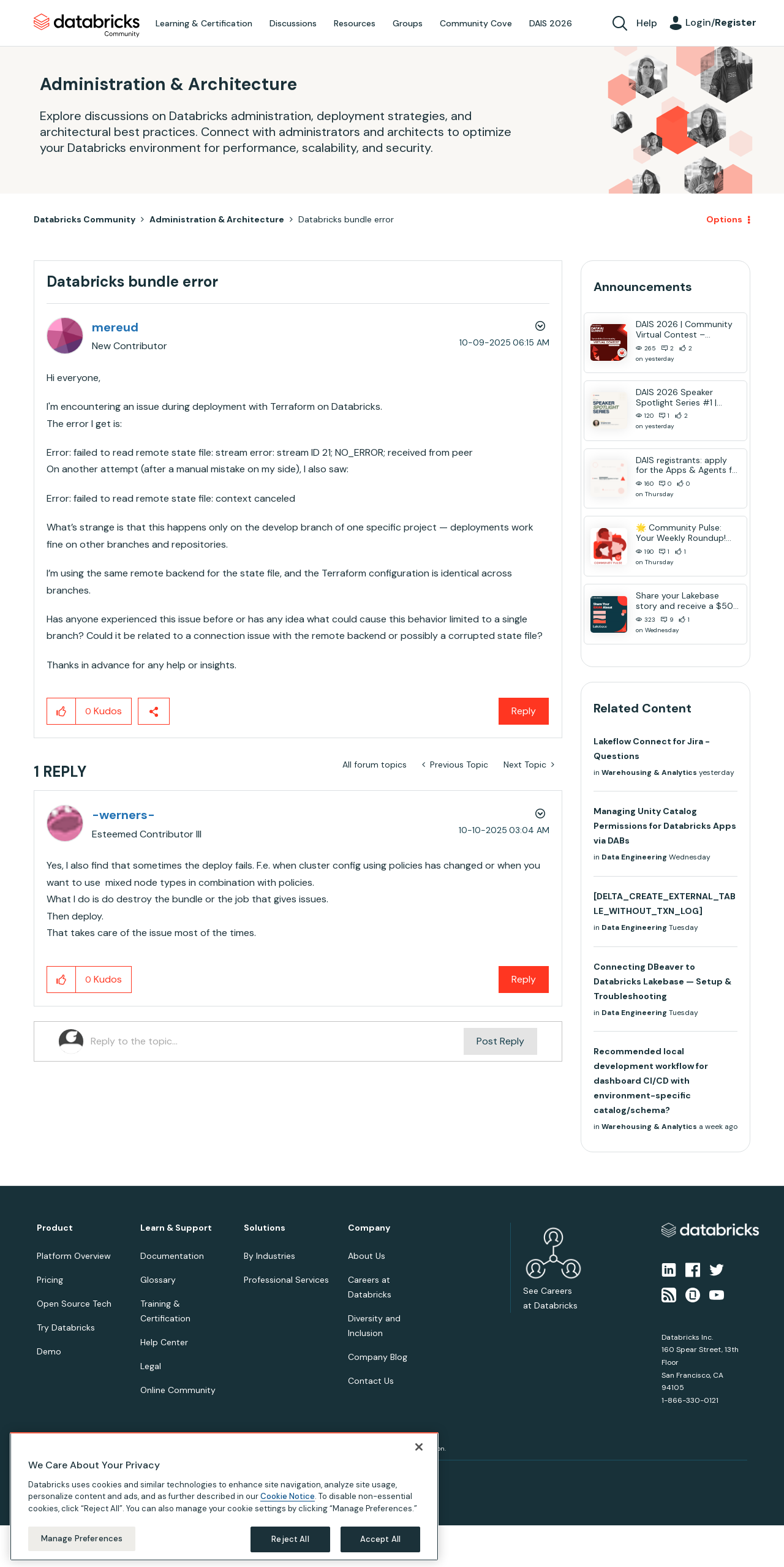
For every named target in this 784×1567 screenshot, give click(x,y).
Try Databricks (66, 1327)
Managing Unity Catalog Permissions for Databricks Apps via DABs (665, 826)
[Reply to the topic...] (277, 1041)
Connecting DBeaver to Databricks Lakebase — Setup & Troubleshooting (662, 981)
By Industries (269, 1255)
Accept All (380, 1539)
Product (55, 1228)
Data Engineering (634, 857)
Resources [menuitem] (354, 23)
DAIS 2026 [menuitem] (550, 23)
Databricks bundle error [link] (346, 219)
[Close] (418, 1446)
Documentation (172, 1255)
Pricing (50, 1279)
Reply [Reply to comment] (523, 979)
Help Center (164, 1342)
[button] (61, 711)
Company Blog (377, 1356)
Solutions (264, 1228)
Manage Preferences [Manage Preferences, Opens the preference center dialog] (82, 1538)
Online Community (178, 1389)
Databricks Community (86, 25)
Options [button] (724, 219)
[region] (224, 1496)
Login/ (720, 22)
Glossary (158, 1279)
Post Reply (500, 1041)
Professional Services (286, 1279)
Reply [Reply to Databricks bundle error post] (523, 710)
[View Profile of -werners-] (123, 815)
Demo (49, 1351)
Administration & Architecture (216, 219)
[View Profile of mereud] (115, 327)
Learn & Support (176, 1228)
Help (646, 23)
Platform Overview (74, 1255)
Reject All (290, 1539)
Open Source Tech (74, 1303)
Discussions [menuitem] (293, 23)
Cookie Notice (287, 1496)
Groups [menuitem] (408, 23)
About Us (366, 1255)
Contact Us (371, 1380)
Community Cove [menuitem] (476, 23)
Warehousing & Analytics (649, 772)
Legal (150, 1366)
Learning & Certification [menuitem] (204, 23)
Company (369, 1228)
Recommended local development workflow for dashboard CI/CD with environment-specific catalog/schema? (651, 1081)
